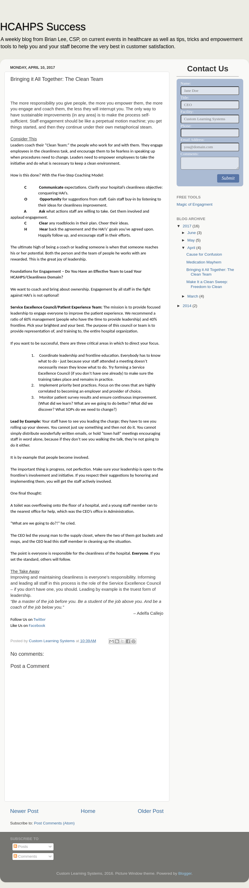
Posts (21, 846)
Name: (186, 83)
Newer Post (24, 811)
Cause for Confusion (204, 254)
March (193, 296)
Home (88, 811)
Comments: (190, 154)
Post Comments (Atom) (54, 823)
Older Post (151, 811)
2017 (188, 226)
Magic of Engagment (195, 204)
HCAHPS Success (43, 27)
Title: (185, 97)
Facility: (187, 111)
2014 (188, 306)
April (191, 248)
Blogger (185, 873)
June (192, 233)
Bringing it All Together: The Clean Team (210, 271)
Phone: (186, 126)
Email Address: (193, 140)
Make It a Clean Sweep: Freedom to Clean (207, 284)
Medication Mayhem (203, 262)
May (191, 240)
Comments (25, 856)
